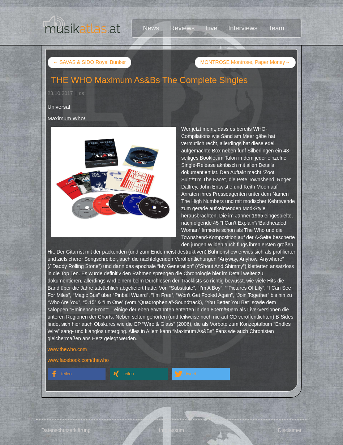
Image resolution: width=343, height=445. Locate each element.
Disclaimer (289, 430)
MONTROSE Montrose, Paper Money (245, 62)
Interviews (243, 28)
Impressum (171, 430)
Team (276, 28)
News (151, 28)
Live (212, 28)
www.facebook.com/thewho (78, 360)
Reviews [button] (182, 28)
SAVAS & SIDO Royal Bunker (89, 62)
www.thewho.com (67, 349)
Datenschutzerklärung (66, 430)
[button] (77, 374)
